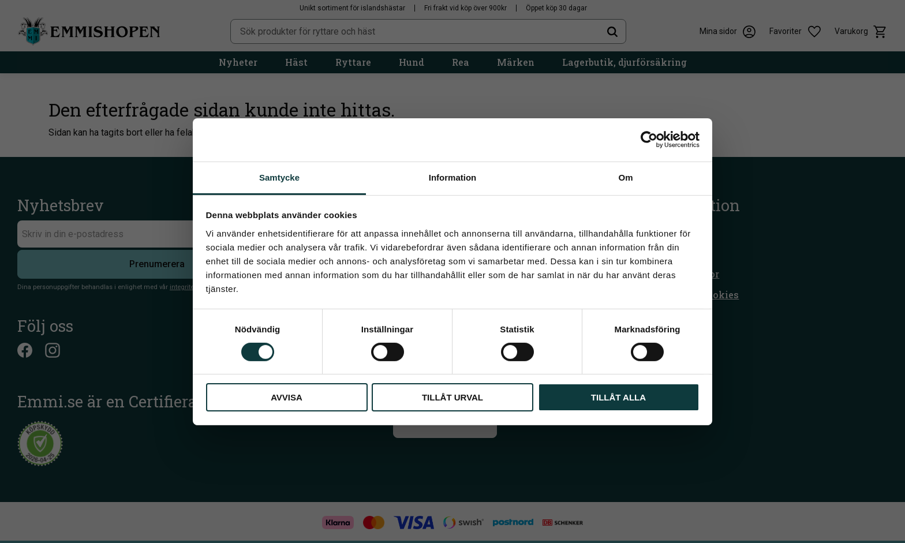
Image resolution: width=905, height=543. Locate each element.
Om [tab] (625, 177)
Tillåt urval (452, 397)
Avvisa (286, 397)
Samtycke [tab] (279, 177)
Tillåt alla (618, 397)
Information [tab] (453, 177)
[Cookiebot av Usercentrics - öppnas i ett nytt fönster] (649, 139)
